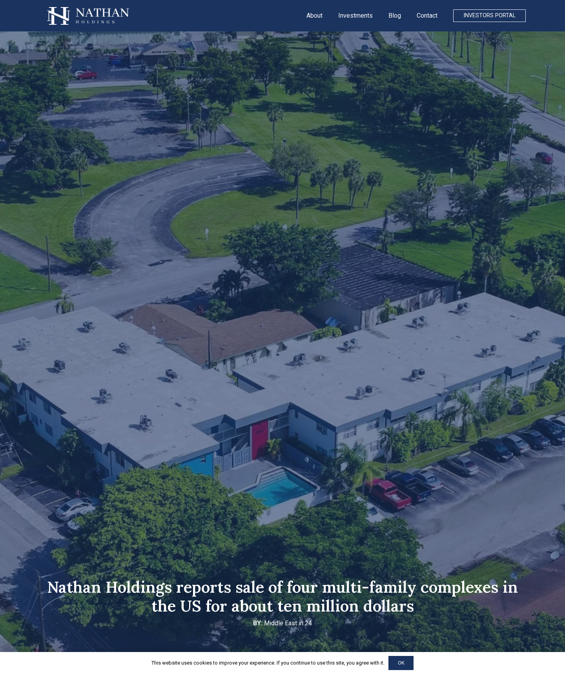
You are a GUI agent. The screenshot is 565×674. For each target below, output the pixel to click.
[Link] (88, 16)
